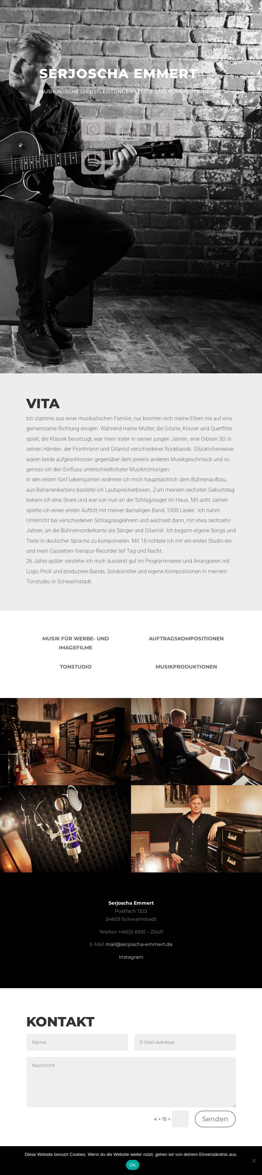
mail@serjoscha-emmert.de (139, 944)
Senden (215, 1119)
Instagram (131, 957)
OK (132, 1165)
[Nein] (253, 1160)
